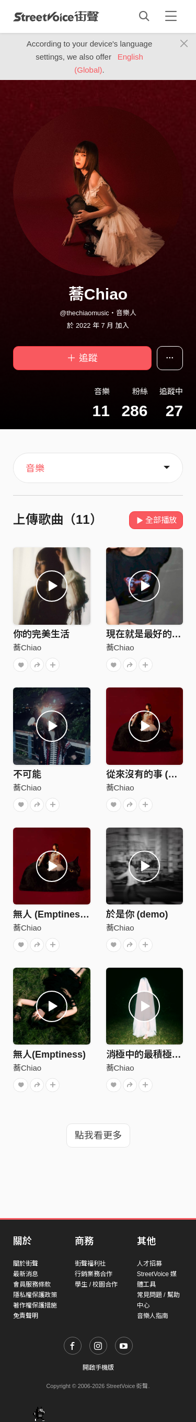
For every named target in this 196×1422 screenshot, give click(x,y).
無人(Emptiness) (49, 1054)
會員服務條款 (32, 1284)
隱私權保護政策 (35, 1295)
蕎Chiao (27, 647)
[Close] (184, 44)
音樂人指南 (152, 1316)
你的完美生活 (41, 634)
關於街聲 (25, 1263)
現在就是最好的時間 (148, 634)
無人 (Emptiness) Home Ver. (74, 914)
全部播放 (156, 519)
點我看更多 (98, 1135)
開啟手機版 (98, 1367)
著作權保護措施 (35, 1305)
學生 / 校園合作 (96, 1284)
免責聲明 (25, 1316)
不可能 (27, 774)
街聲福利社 (90, 1263)
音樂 (35, 468)
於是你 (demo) (137, 914)
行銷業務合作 (93, 1274)
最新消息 (25, 1274)
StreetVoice (56, 16)
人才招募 (149, 1263)
